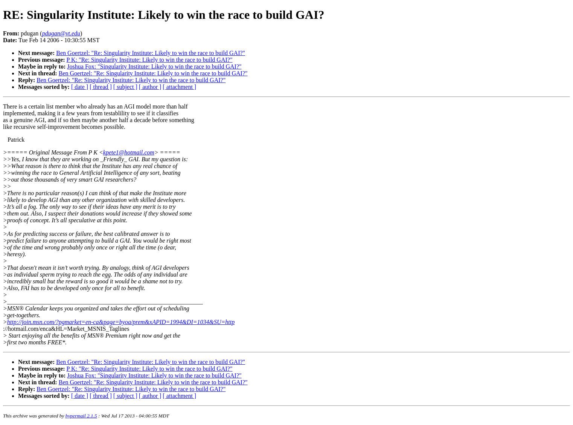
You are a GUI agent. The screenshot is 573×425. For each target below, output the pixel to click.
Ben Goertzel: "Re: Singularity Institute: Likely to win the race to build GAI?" (150, 53)
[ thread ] (101, 87)
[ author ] (150, 87)
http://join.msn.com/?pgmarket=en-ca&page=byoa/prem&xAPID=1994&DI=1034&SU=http (121, 322)
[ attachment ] (179, 87)
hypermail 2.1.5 (81, 416)
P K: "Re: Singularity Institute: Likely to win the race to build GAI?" (150, 60)
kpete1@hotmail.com (128, 152)
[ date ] (79, 87)
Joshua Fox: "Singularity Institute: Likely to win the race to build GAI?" (154, 66)
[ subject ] (125, 87)
